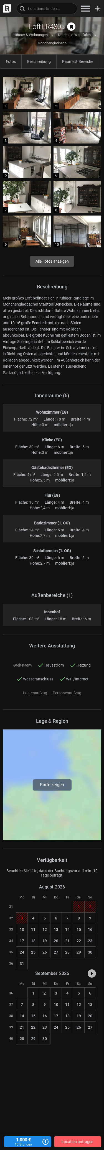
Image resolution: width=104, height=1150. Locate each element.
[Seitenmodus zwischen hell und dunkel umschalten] (97, 8)
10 (22, 929)
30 (90, 952)
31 (22, 963)
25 (33, 952)
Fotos (11, 61)
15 (79, 929)
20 (56, 941)
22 (79, 941)
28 (67, 952)
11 (33, 929)
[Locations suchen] (47, 8)
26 (44, 952)
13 (56, 929)
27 (56, 952)
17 (22, 941)
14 (67, 929)
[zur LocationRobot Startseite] (5, 8)
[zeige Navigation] (85, 8)
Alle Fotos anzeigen (52, 261)
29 (79, 952)
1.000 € (27, 1141)
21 (67, 941)
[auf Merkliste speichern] (71, 26)
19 (44, 941)
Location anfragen (77, 1141)
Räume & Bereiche (77, 61)
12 (44, 929)
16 (90, 929)
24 (22, 952)
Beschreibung (39, 61)
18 (33, 941)
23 (90, 941)
